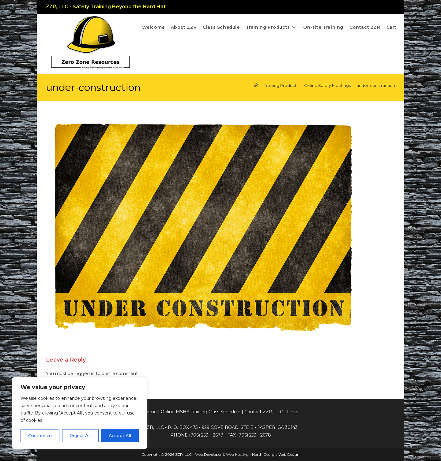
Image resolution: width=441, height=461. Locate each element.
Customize (40, 435)
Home (150, 412)
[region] (79, 413)
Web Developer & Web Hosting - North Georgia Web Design (247, 454)
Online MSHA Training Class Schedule (200, 412)
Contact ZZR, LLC (263, 412)
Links (292, 412)
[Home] (256, 85)
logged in (84, 373)
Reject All (80, 435)
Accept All (120, 435)
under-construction (375, 85)
